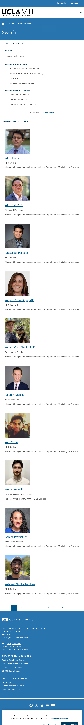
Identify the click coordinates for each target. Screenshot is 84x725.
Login (77, 715)
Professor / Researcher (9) (22, 83)
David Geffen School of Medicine (15, 664)
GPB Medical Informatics (11, 671)
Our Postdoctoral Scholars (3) (23, 104)
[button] (62, 3)
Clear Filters (48, 112)
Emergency (8, 715)
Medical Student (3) (19, 99)
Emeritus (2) (15, 78)
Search (8, 50)
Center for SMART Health (12, 689)
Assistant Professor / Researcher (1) (26, 68)
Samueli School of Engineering (14, 667)
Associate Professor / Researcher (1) (26, 73)
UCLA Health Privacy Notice (61, 715)
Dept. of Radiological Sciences (14, 660)
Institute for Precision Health (13, 686)
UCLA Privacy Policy (38, 715)
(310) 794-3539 (14, 643)
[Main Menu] (80, 12)
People (11, 24)
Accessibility (22, 715)
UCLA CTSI (6, 682)
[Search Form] (75, 3)
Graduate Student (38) (20, 94)
